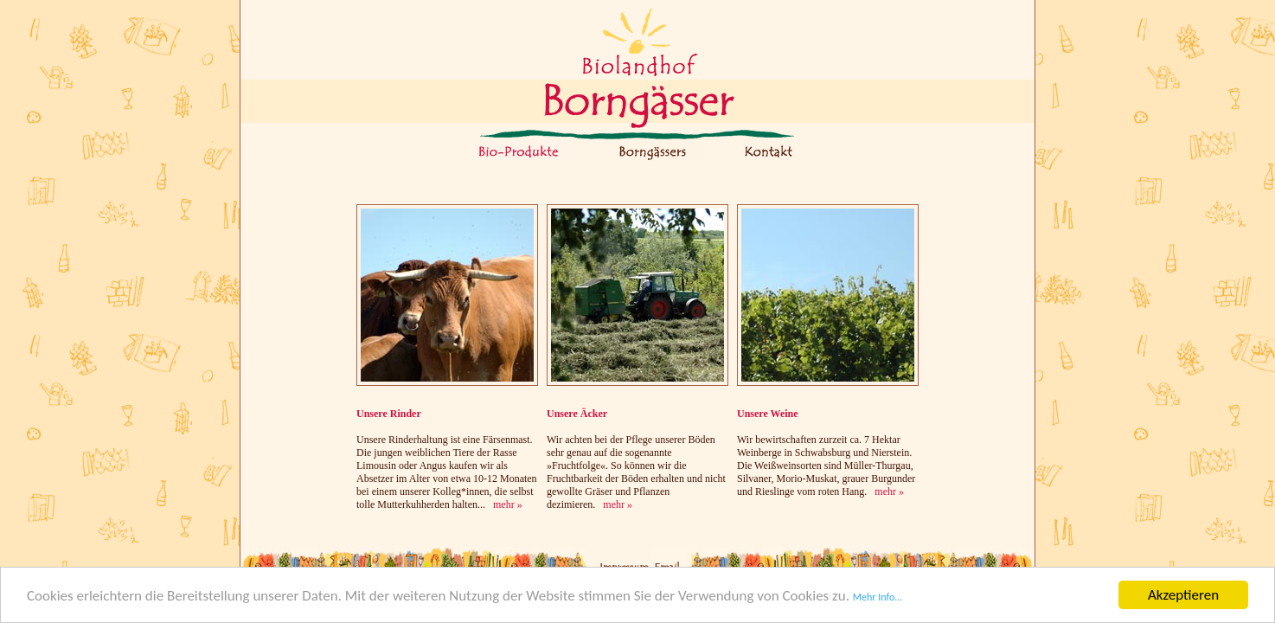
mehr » (507, 504)
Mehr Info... (878, 599)
